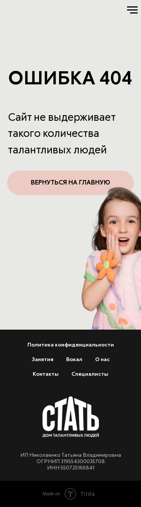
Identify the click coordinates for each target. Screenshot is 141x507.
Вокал (74, 359)
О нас (102, 359)
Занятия (42, 359)
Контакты (46, 374)
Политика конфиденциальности (70, 345)
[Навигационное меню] (132, 10)
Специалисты (89, 374)
